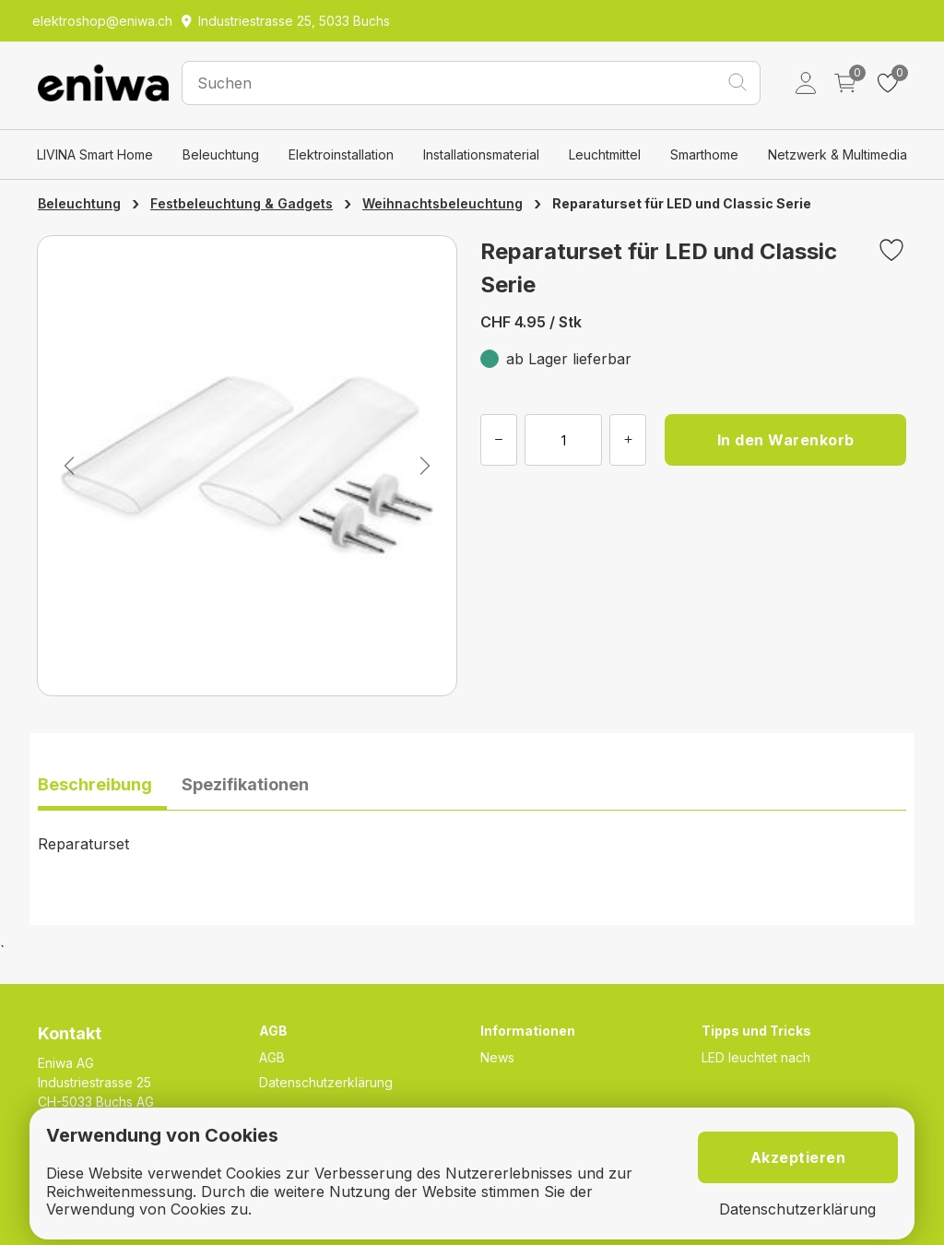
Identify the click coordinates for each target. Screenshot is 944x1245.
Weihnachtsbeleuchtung (442, 203)
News (497, 1057)
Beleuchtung (221, 154)
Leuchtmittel (605, 154)
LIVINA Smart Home (95, 154)
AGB (272, 1057)
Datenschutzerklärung (326, 1082)
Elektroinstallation (341, 154)
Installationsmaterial (481, 154)
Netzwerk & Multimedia (837, 154)
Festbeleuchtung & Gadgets (241, 203)
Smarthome (704, 154)
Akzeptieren (798, 1157)
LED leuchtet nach (756, 1057)
